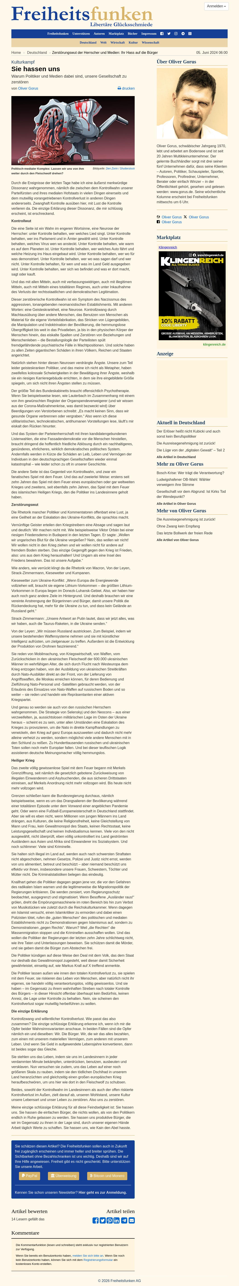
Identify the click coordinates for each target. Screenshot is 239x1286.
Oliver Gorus (28, 88)
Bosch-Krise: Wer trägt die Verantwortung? (190, 473)
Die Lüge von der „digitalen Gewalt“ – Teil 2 (191, 450)
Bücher (133, 33)
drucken (126, 88)
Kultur (133, 42)
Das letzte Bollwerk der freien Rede (185, 533)
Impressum (148, 33)
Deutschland (88, 42)
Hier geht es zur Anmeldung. (103, 1192)
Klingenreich (168, 247)
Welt (103, 42)
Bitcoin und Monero (107, 1176)
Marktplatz (116, 33)
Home (16, 52)
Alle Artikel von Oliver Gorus (178, 540)
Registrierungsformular (98, 1260)
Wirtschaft (117, 42)
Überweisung (63, 1176)
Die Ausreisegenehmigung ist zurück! (186, 443)
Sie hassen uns (73, 65)
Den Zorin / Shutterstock (120, 168)
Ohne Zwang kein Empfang (178, 526)
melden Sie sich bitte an (87, 1255)
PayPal (29, 1176)
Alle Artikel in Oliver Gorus (176, 503)
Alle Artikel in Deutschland (176, 457)
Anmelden (216, 6)
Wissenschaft (150, 42)
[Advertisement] (192, 389)
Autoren (99, 33)
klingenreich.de (214, 344)
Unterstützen (81, 33)
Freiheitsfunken (58, 33)
